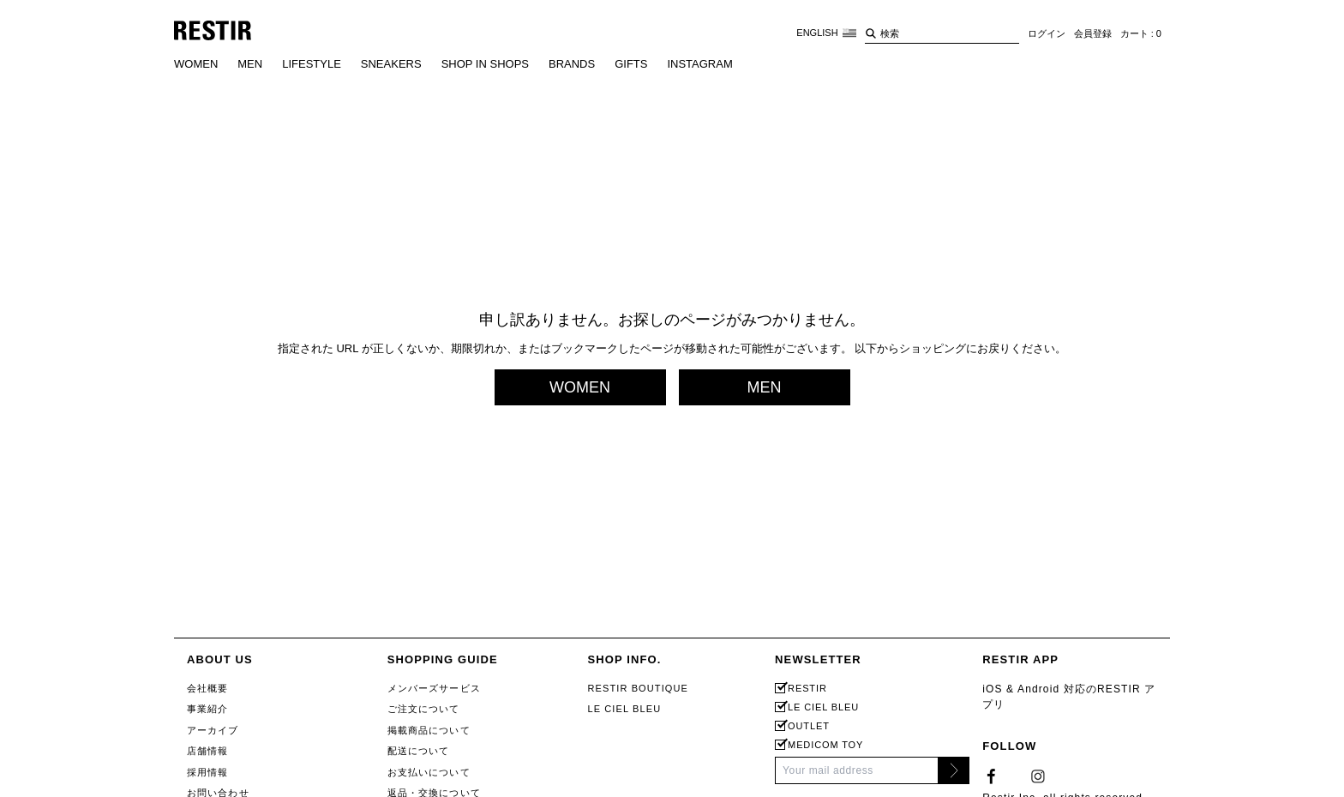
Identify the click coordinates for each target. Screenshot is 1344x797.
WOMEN (196, 63)
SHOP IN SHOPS (485, 63)
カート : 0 (1140, 33)
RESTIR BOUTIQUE (637, 688)
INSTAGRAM (699, 63)
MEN (249, 63)
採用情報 (207, 772)
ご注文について (423, 709)
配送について (418, 751)
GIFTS (631, 63)
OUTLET (809, 726)
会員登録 (1093, 33)
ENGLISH (825, 33)
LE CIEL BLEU (624, 709)
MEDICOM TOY (825, 745)
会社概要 (207, 688)
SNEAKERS (391, 63)
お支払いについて (429, 772)
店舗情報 (207, 751)
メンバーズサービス (434, 688)
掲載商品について (429, 730)
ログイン (1046, 33)
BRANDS (572, 63)
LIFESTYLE (311, 63)
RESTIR (807, 688)
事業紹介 (207, 709)
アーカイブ (213, 730)
